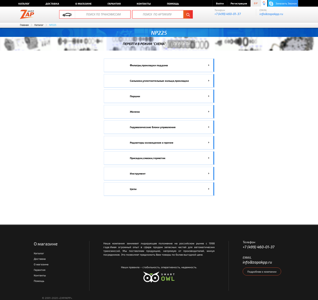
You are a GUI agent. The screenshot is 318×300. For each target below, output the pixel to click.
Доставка (52, 3)
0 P (255, 3)
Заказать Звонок (283, 4)
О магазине (83, 3)
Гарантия (114, 3)
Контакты (144, 3)
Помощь (173, 3)
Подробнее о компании (261, 271)
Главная (24, 24)
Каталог (24, 3)
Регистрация (239, 3)
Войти (220, 3)
